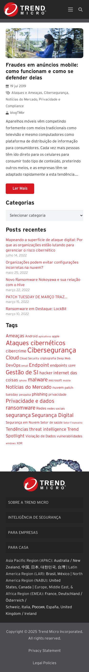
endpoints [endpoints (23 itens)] (58, 365)
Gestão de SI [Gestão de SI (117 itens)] (22, 372)
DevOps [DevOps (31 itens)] (13, 365)
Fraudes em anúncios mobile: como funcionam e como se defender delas (42, 71)
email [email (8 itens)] (24, 366)
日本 (35, 567)
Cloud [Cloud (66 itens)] (12, 357)
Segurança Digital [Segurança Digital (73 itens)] (53, 415)
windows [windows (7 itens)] (11, 443)
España (52, 607)
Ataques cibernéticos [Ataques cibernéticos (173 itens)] (36, 343)
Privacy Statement (44, 651)
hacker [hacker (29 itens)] (45, 373)
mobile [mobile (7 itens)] (67, 380)
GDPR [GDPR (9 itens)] (71, 366)
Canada (25, 587)
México (63, 574)
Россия (38, 607)
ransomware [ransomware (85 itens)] (20, 408)
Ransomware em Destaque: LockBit (36, 309)
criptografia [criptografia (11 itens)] (48, 358)
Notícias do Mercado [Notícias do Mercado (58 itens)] (29, 387)
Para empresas (23, 533)
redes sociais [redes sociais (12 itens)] (56, 408)
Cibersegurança (56, 93)
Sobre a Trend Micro (28, 502)
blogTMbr (17, 112)
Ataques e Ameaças (26, 93)
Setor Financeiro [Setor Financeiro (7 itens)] (72, 422)
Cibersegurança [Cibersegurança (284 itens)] (51, 350)
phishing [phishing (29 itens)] (39, 394)
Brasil (51, 574)
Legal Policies (44, 663)
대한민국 (48, 567)
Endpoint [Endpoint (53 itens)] (39, 365)
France (50, 594)
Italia (26, 607)
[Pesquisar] (80, 9)
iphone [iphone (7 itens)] (23, 380)
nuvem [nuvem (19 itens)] (58, 387)
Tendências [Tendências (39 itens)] (17, 429)
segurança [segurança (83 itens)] (18, 415)
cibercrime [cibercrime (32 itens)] (16, 351)
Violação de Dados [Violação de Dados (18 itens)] (40, 436)
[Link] (25, 9)
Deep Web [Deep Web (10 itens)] (63, 358)
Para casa (18, 547)
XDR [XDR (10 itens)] (19, 443)
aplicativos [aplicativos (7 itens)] (44, 336)
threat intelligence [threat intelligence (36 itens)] (47, 429)
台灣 (61, 567)
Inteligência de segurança (34, 517)
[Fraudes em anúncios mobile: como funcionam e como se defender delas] (44, 43)
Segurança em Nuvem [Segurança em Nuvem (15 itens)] (22, 422)
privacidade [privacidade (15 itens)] (57, 394)
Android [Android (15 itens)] (31, 336)
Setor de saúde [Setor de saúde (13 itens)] (51, 422)
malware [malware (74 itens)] (38, 379)
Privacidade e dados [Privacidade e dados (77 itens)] (30, 401)
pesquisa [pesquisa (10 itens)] (25, 394)
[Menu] (70, 9)
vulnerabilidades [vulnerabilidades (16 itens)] (69, 436)
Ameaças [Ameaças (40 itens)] (15, 336)
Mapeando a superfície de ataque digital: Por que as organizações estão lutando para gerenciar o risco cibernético (44, 245)
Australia (61, 560)
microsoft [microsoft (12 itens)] (55, 380)
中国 (25, 567)
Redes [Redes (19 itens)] (41, 408)
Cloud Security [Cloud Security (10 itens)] (29, 358)
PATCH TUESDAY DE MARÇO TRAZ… (36, 297)
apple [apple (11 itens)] (55, 336)
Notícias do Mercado (21, 99)
